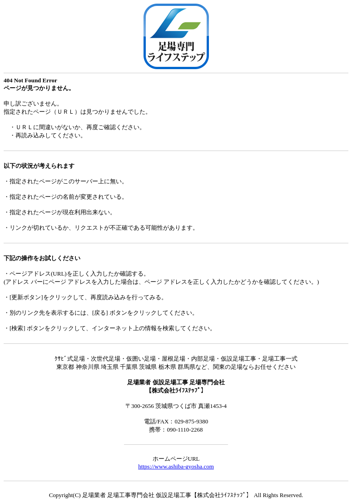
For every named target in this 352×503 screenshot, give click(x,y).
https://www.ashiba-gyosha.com (176, 466)
